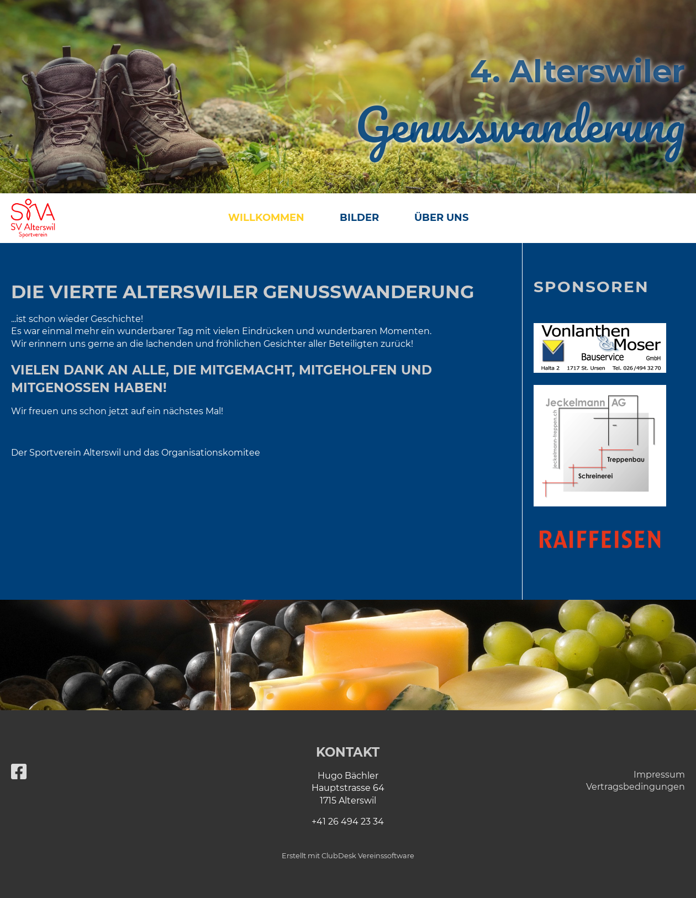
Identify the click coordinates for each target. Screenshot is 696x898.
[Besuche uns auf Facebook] (19, 772)
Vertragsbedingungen (635, 786)
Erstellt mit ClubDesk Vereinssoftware (348, 856)
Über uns (441, 218)
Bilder (359, 218)
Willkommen (266, 218)
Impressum (659, 774)
